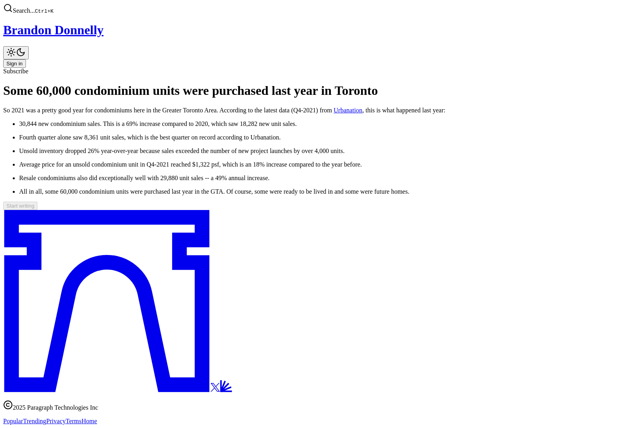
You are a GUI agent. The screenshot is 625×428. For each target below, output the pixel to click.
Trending (34, 421)
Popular (13, 421)
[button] (312, 8)
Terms (74, 421)
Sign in (14, 64)
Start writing (20, 206)
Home (89, 421)
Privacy (56, 421)
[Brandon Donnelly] (312, 30)
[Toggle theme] (16, 52)
